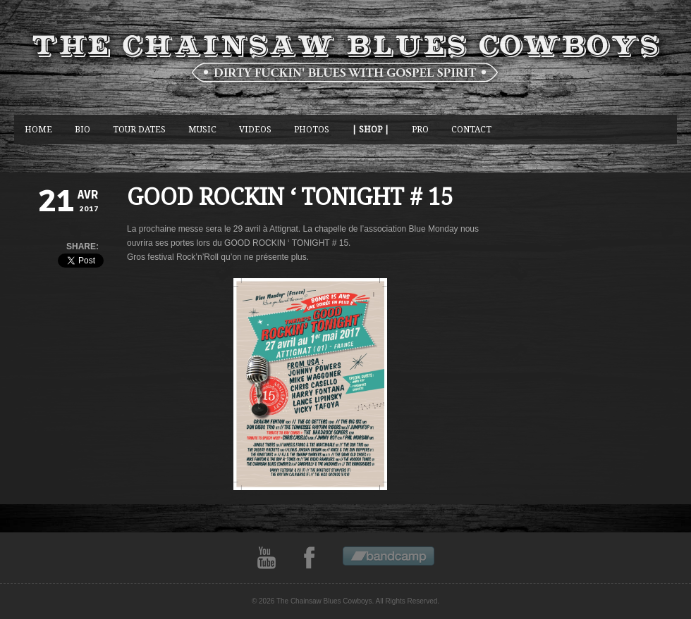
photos (311, 129)
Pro (420, 129)
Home (38, 129)
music (202, 129)
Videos (255, 129)
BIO (82, 129)
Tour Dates (139, 129)
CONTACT (471, 129)
